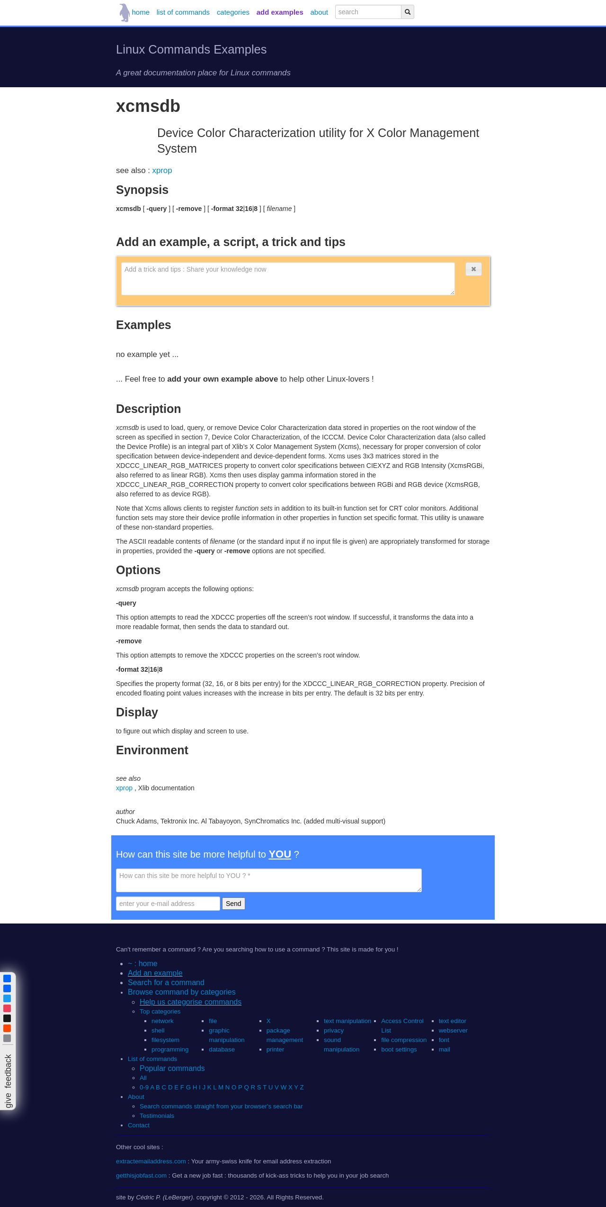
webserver (453, 1030)
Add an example (155, 973)
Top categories (160, 1011)
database (222, 1049)
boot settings (399, 1049)
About (136, 1096)
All (144, 1077)
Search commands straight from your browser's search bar (221, 1106)
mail (444, 1049)
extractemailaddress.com (151, 1161)
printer (276, 1049)
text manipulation (348, 1020)
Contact (139, 1125)
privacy (334, 1030)
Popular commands (172, 1068)
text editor (452, 1020)
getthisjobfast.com (141, 1175)
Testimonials (157, 1115)
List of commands (152, 1058)
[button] (473, 269)
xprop (162, 170)
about (319, 12)
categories (233, 12)
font (444, 1039)
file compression (404, 1039)
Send (233, 903)
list (183, 12)
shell (158, 1030)
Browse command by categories (182, 992)
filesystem (165, 1039)
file (213, 1020)
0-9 (144, 1087)
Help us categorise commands (190, 1002)
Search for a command (166, 982)
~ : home (143, 964)
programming (170, 1049)
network (163, 1020)
